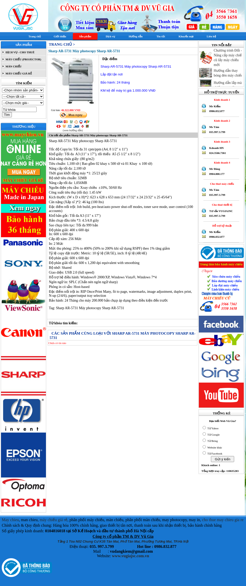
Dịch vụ (110, 36)
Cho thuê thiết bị (221, 204)
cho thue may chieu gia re (223, 520)
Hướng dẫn (136, 36)
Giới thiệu (60, 36)
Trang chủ (35, 36)
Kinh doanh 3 (221, 141)
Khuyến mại (186, 36)
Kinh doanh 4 (221, 162)
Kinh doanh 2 (221, 120)
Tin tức (160, 36)
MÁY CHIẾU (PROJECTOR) (23, 59)
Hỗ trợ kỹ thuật (221, 225)
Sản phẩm (85, 36)
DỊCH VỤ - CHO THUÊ (20, 52)
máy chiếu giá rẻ (53, 520)
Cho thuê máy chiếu (221, 183)
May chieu (10, 520)
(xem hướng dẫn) (73, 130)
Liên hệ (211, 36)
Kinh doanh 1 (221, 99)
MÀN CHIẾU (13, 66)
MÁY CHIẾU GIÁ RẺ (18, 73)
